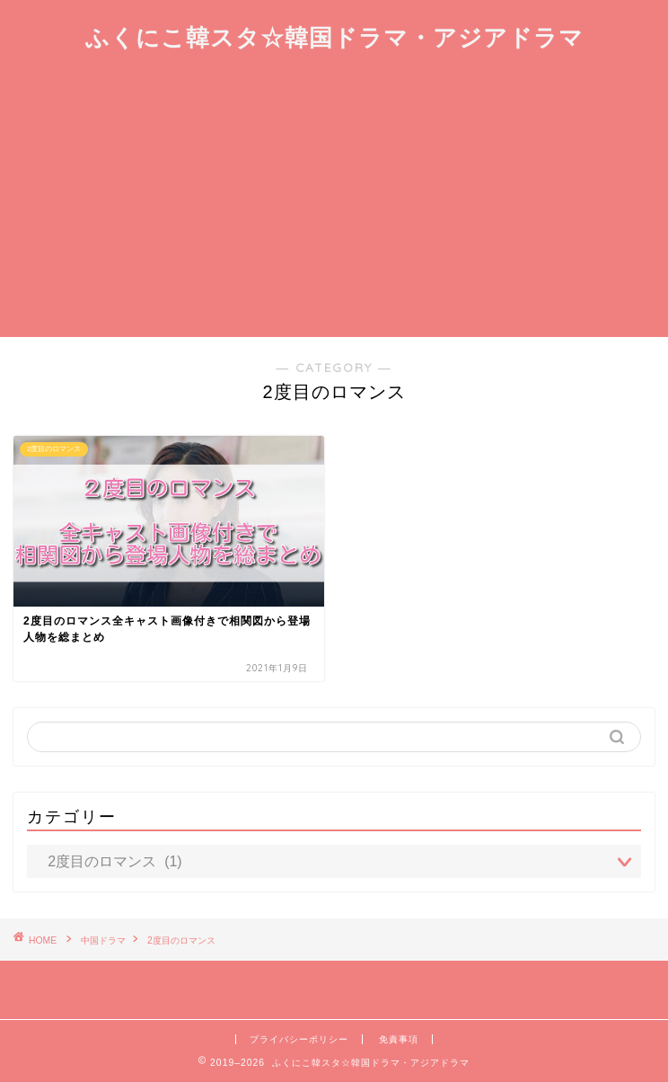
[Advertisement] (334, 202)
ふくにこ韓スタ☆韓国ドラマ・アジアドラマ (334, 36)
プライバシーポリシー (299, 1039)
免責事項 (398, 1039)
